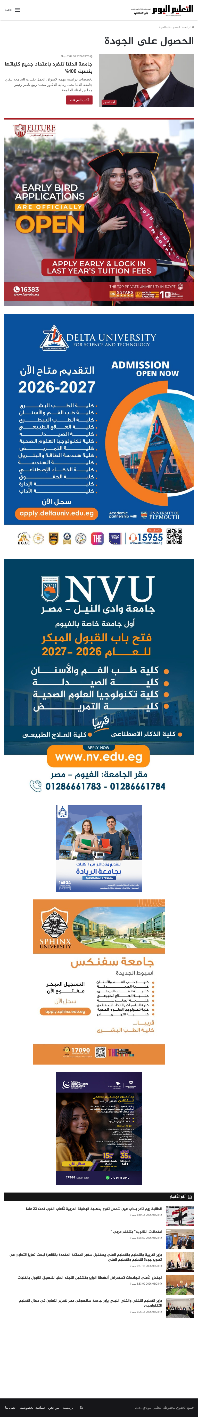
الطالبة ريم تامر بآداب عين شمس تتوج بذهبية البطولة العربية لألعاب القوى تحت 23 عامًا (94, 1209)
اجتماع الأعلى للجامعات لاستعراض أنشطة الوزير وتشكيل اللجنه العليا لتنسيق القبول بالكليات (90, 1278)
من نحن (53, 1408)
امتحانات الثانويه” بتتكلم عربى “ (136, 1232)
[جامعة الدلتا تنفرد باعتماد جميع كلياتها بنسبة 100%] (146, 80)
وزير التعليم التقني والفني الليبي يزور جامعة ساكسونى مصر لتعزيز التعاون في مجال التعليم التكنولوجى (90, 1303)
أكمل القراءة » (79, 100)
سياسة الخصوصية (32, 1408)
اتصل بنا (10, 1408)
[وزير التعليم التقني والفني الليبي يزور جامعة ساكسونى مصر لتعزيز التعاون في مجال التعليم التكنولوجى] (180, 1308)
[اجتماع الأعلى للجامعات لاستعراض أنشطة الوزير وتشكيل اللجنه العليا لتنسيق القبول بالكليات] (180, 1285)
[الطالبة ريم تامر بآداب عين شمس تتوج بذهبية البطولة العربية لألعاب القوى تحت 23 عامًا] (180, 1216)
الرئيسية (188, 27)
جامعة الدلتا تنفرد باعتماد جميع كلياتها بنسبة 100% (49, 68)
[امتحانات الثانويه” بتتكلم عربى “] (180, 1239)
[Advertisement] (99, 1354)
